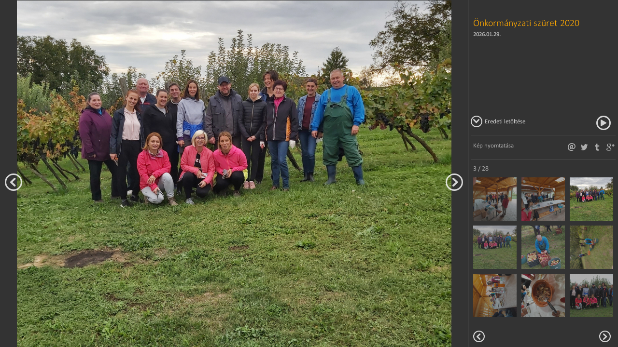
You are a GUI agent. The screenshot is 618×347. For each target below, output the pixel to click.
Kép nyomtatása (493, 145)
